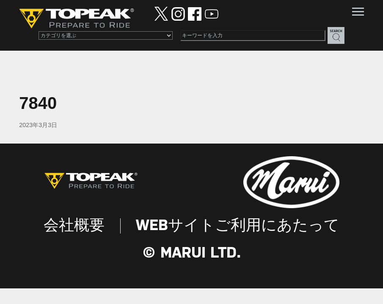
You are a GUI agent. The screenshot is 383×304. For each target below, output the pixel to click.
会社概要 (74, 226)
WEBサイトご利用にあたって (237, 226)
